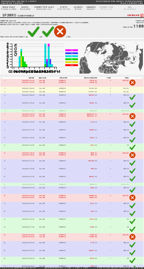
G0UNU (92, 227)
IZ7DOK (92, 80)
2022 (77, 268)
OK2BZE (91, 130)
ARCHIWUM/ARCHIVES (54, 268)
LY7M (92, 243)
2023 (86, 268)
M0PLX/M (91, 161)
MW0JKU (91, 95)
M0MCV (92, 197)
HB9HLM (91, 176)
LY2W (92, 122)
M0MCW (91, 196)
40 (11, 37)
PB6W (92, 153)
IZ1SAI (92, 203)
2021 (69, 268)
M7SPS (92, 258)
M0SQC (92, 103)
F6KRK (92, 266)
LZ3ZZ (92, 211)
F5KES (92, 188)
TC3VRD (92, 235)
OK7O (92, 145)
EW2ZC (92, 138)
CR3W (92, 169)
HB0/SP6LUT (90, 114)
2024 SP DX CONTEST (19, 2)
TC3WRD (91, 237)
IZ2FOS (92, 219)
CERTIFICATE (135, 15)
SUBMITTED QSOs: (8, 21)
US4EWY (91, 250)
